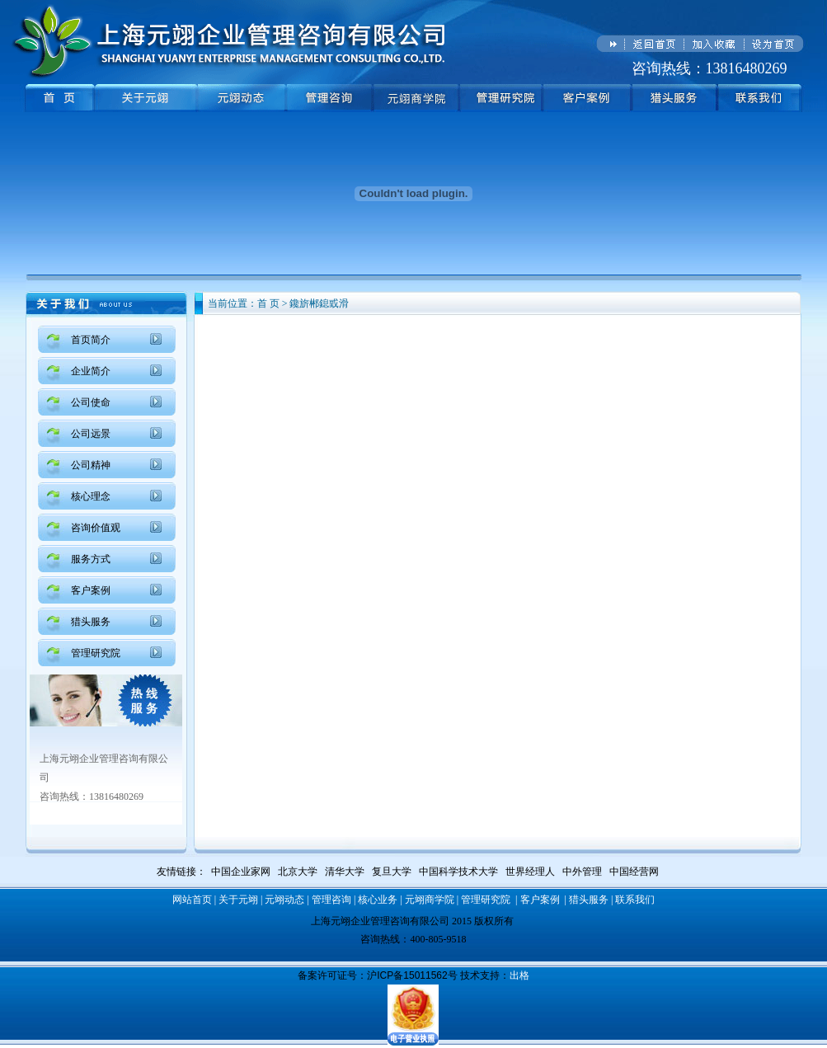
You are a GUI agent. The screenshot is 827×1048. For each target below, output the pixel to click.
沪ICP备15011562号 (412, 975)
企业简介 (90, 371)
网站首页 (192, 899)
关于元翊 (238, 899)
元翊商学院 (429, 899)
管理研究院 (95, 653)
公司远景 (90, 433)
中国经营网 (634, 871)
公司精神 (90, 465)
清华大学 (344, 871)
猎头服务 (90, 621)
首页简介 (90, 339)
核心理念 (90, 496)
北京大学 (297, 871)
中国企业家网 (240, 871)
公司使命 (90, 402)
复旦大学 (391, 871)
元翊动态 (284, 899)
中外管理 (582, 871)
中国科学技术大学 (458, 871)
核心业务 (377, 899)
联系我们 (635, 899)
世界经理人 (530, 871)
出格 (519, 975)
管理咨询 (331, 899)
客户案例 (90, 590)
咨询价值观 (95, 527)
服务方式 (90, 559)
